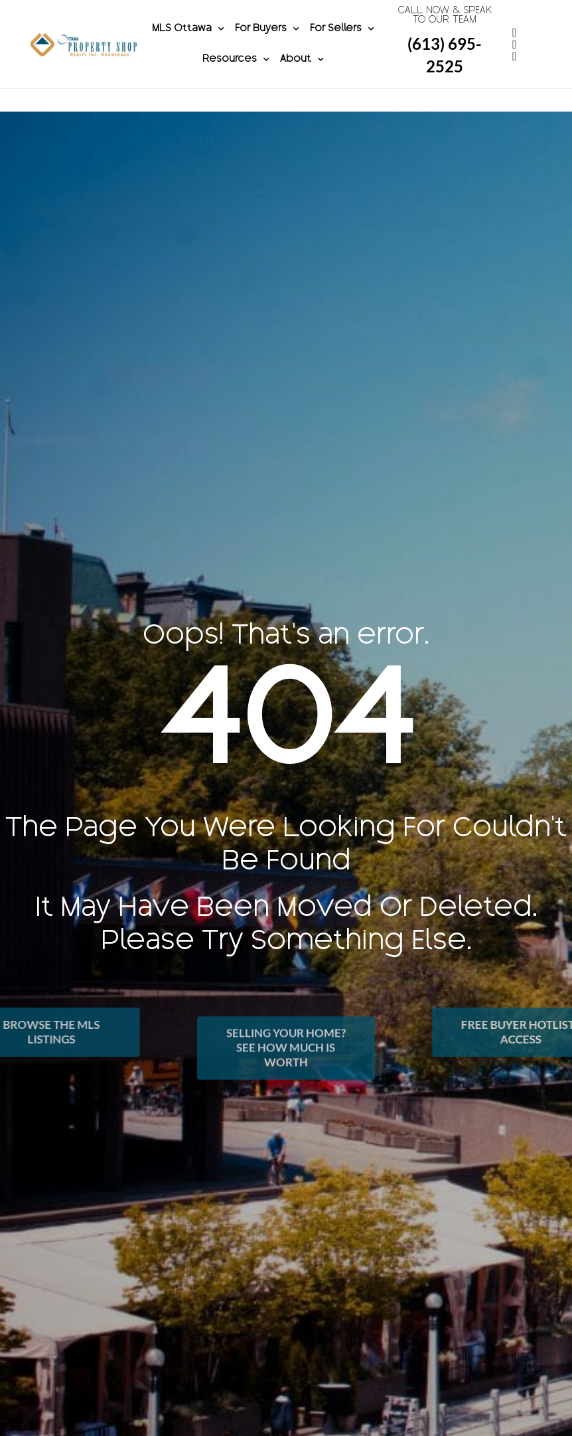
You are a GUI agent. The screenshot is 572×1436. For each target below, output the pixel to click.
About (302, 71)
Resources (235, 71)
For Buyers (267, 40)
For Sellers (342, 40)
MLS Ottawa (188, 40)
